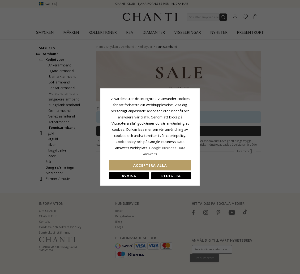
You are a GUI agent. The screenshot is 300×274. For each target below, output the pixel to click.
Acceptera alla (150, 165)
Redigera (171, 175)
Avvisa (129, 175)
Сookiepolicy (126, 141)
